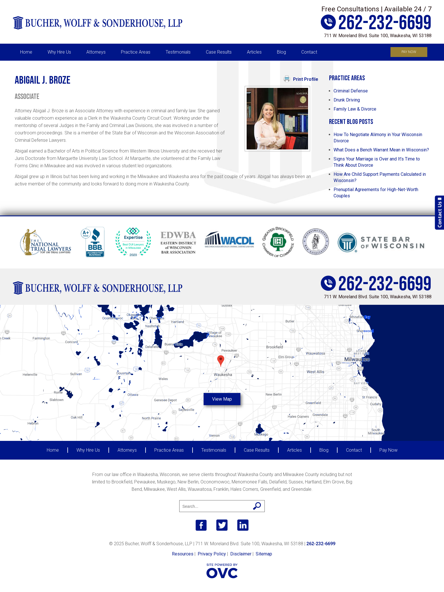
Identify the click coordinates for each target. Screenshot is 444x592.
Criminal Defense (351, 91)
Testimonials (178, 52)
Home (26, 52)
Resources (182, 554)
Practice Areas (135, 52)
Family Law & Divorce (355, 109)
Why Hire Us (59, 52)
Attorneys (96, 52)
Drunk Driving (347, 100)
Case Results (219, 52)
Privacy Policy (212, 554)
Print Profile (300, 78)
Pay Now (409, 52)
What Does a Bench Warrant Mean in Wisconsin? (381, 150)
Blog (281, 52)
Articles (254, 52)
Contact (309, 52)
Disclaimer (240, 554)
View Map (222, 399)
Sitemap (264, 554)
